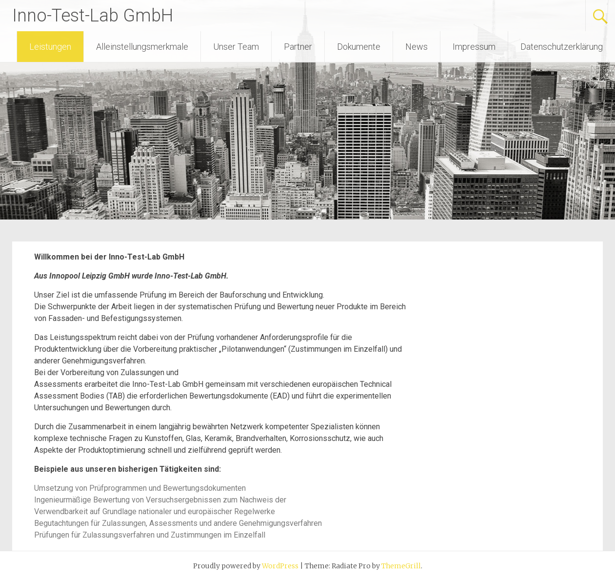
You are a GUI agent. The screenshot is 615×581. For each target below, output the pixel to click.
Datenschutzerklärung (561, 46)
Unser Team (236, 46)
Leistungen (50, 46)
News (416, 46)
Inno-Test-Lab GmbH (92, 15)
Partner (298, 46)
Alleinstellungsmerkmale (142, 46)
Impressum (474, 46)
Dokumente (358, 46)
